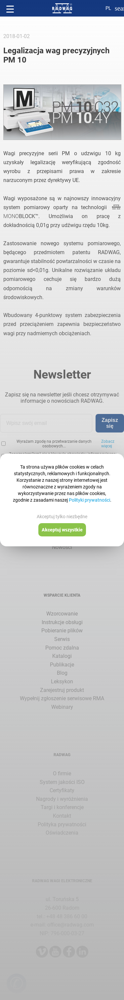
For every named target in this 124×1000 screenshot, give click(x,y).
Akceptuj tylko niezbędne (62, 516)
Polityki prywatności (89, 500)
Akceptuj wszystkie (62, 529)
